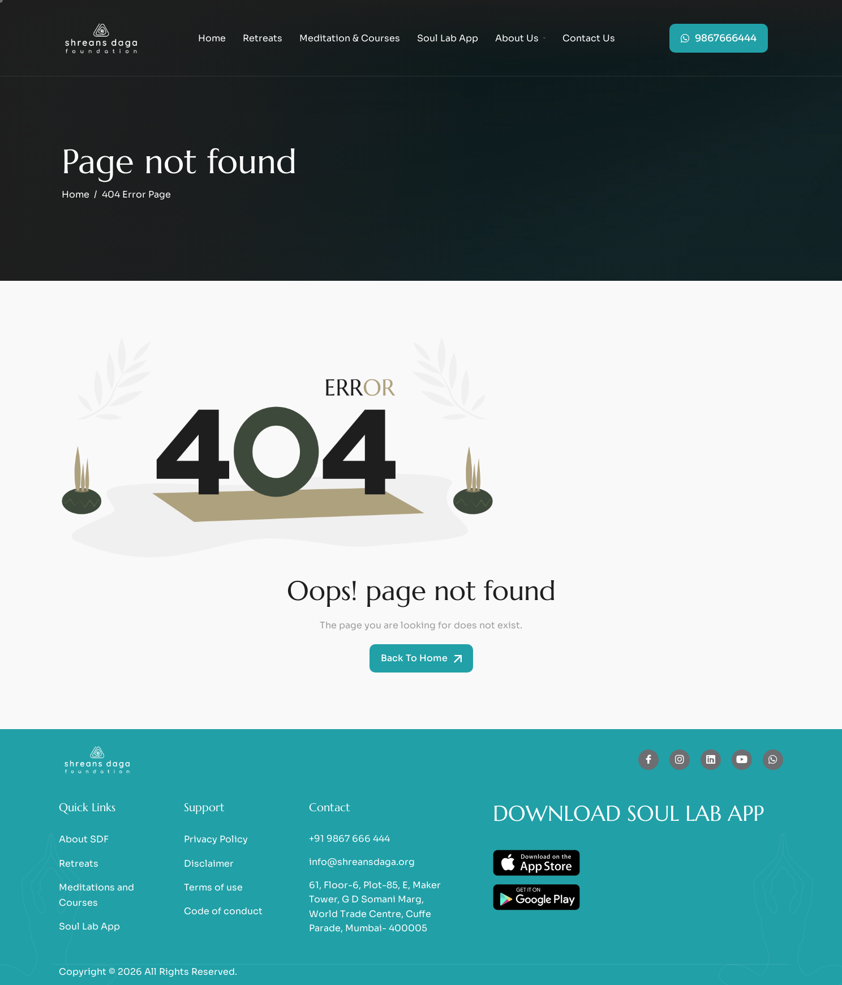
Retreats (262, 38)
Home (212, 38)
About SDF (84, 839)
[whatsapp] (773, 760)
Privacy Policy (216, 839)
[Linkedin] (711, 760)
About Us (520, 38)
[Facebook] (648, 760)
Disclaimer (209, 864)
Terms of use (213, 887)
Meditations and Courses (96, 895)
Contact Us (588, 38)
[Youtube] (742, 760)
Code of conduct (223, 911)
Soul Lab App (447, 38)
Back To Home (421, 658)
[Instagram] (679, 760)
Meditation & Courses (349, 38)
